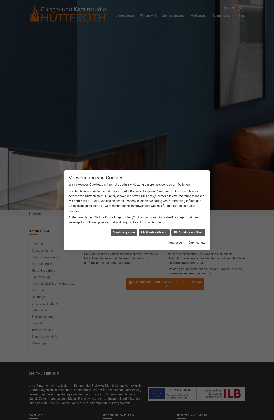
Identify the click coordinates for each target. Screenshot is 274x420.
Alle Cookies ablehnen (154, 226)
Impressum (177, 237)
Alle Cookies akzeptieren (188, 226)
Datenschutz (196, 237)
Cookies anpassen (124, 226)
